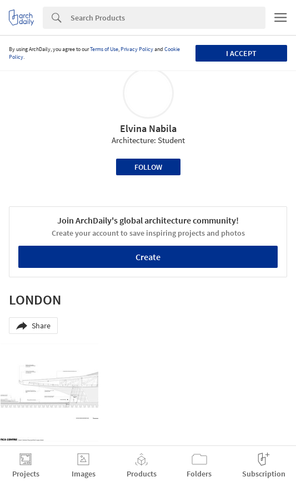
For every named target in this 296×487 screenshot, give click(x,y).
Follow (148, 167)
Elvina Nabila (148, 128)
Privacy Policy (137, 49)
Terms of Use (104, 49)
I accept (241, 53)
